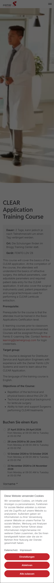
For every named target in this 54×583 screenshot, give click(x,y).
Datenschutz (11, 550)
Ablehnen (27, 565)
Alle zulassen (27, 573)
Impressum (26, 550)
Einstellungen (27, 556)
